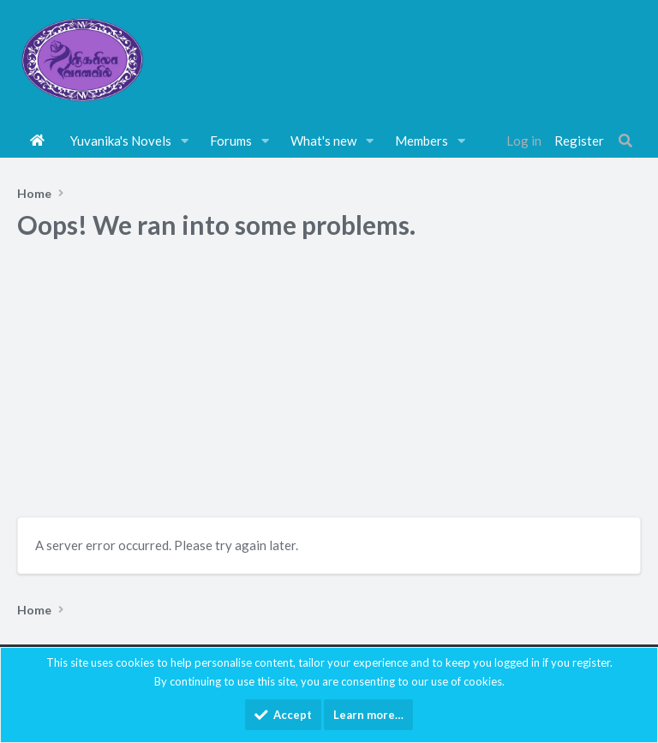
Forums (231, 140)
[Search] (625, 140)
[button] (185, 140)
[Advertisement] (329, 384)
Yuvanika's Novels (120, 140)
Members (421, 140)
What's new (323, 140)
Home (37, 140)
